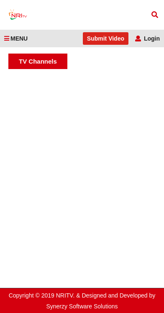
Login (147, 38)
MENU (16, 38)
